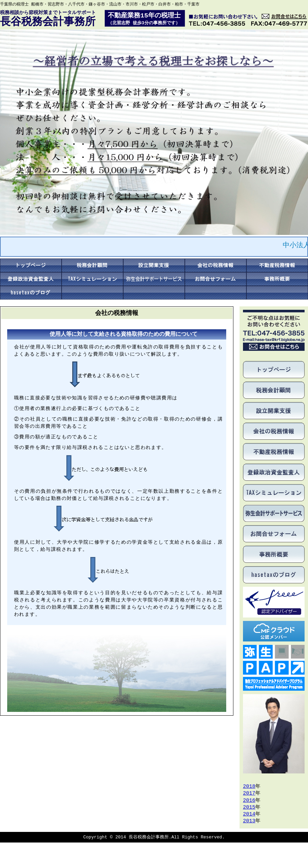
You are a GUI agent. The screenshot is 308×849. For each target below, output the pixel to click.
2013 (249, 821)
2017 (249, 793)
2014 (249, 814)
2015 (249, 807)
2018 (249, 786)
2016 (249, 800)
